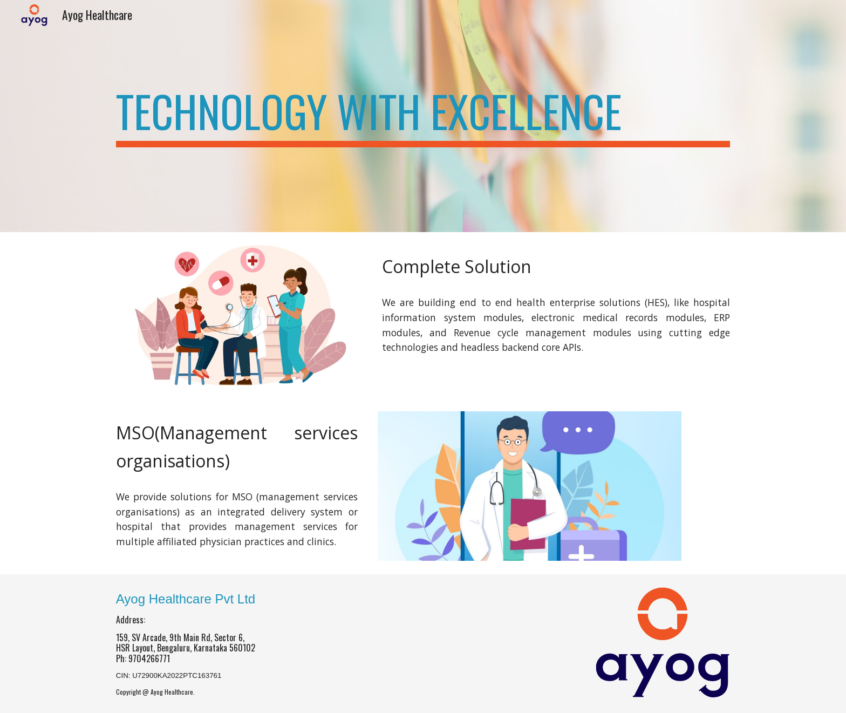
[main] (423, 116)
